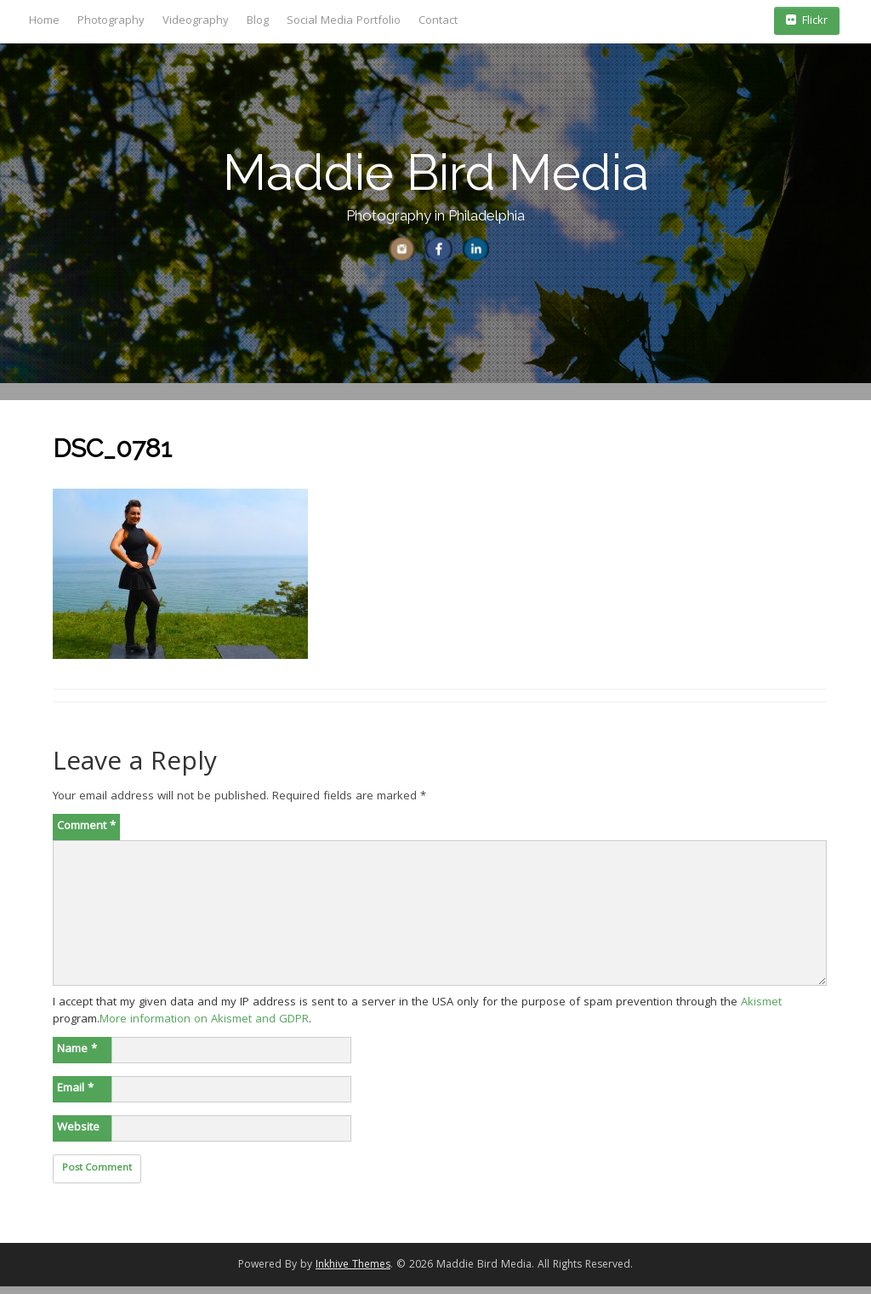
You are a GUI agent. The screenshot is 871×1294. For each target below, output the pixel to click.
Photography (111, 21)
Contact (438, 21)
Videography (195, 21)
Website (78, 1134)
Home (44, 21)
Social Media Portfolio (344, 21)
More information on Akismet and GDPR (204, 1026)
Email (75, 1095)
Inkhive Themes (353, 1272)
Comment (86, 833)
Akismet (761, 1009)
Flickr (807, 21)
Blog (258, 21)
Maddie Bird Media (436, 172)
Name (77, 1056)
